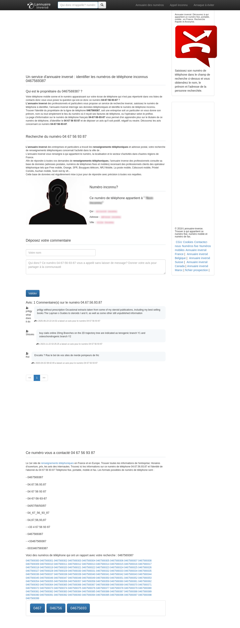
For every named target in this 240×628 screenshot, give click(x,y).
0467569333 (117, 570)
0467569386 (102, 591)
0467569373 (46, 588)
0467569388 (131, 591)
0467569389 (145, 591)
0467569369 (117, 584)
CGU (179, 242)
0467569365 (60, 584)
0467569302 (60, 560)
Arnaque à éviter (204, 5)
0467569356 (60, 581)
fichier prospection (196, 270)
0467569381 (32, 591)
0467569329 (60, 570)
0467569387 (117, 591)
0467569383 (60, 591)
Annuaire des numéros (150, 5)
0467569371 (145, 584)
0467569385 (88, 591)
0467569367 (88, 584)
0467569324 (117, 567)
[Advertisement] (96, 38)
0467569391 (46, 595)
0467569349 (88, 577)
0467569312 (74, 564)
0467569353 (145, 577)
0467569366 (74, 584)
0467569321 (74, 567)
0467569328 (46, 570)
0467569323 (102, 567)
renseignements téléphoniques (57, 463)
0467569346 (46, 577)
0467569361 (131, 581)
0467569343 (131, 574)
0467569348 (74, 577)
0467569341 (102, 574)
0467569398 (145, 595)
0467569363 (32, 584)
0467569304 (88, 560)
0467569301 (46, 560)
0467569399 (32, 598)
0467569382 (46, 591)
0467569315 (117, 564)
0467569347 (60, 577)
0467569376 (88, 588)
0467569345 (32, 577)
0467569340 (88, 574)
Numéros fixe (190, 246)
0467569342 (117, 574)
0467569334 (131, 570)
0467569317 (145, 564)
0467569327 (32, 570)
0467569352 (131, 577)
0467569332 (102, 570)
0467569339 (74, 574)
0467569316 (131, 564)
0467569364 (46, 584)
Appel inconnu (179, 5)
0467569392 (60, 595)
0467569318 (32, 567)
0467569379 (131, 588)
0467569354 (32, 581)
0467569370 (131, 584)
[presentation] (56, 282)
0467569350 (102, 577)
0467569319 (46, 567)
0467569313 (88, 564)
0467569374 (60, 588)
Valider (32, 293)
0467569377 (102, 588)
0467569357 (74, 581)
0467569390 (32, 595)
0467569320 (60, 567)
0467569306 (117, 560)
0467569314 (102, 564)
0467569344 (145, 574)
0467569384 (74, 591)
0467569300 (32, 560)
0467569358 (88, 581)
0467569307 (131, 560)
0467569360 (117, 581)
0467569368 (102, 584)
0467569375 (74, 588)
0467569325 (131, 567)
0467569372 (32, 588)
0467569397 (131, 595)
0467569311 (60, 564)
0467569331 (88, 570)
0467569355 (46, 581)
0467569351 (117, 577)
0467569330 (74, 570)
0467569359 (102, 581)
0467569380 (145, 588)
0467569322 (88, 567)
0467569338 (60, 574)
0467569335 (145, 570)
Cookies (188, 242)
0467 (37, 608)
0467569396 (117, 595)
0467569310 (46, 564)
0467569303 (74, 560)
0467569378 (117, 588)
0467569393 (74, 595)
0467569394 (88, 595)
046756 (56, 608)
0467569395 (102, 595)
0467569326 (145, 567)
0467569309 (32, 564)
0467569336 (32, 574)
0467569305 (102, 560)
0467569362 (145, 581)
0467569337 (46, 574)
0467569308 (145, 560)
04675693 (78, 608)
